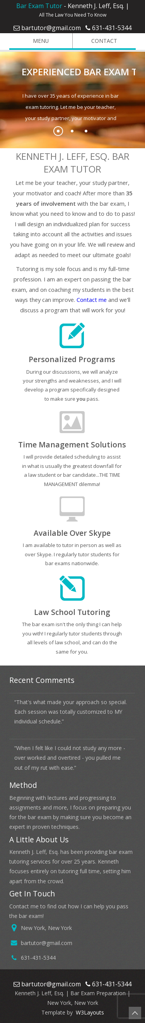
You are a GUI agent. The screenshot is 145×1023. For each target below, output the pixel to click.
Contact (97, 40)
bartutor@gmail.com (51, 28)
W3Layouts (89, 1012)
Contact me (92, 299)
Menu (31, 40)
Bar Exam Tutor (39, 6)
